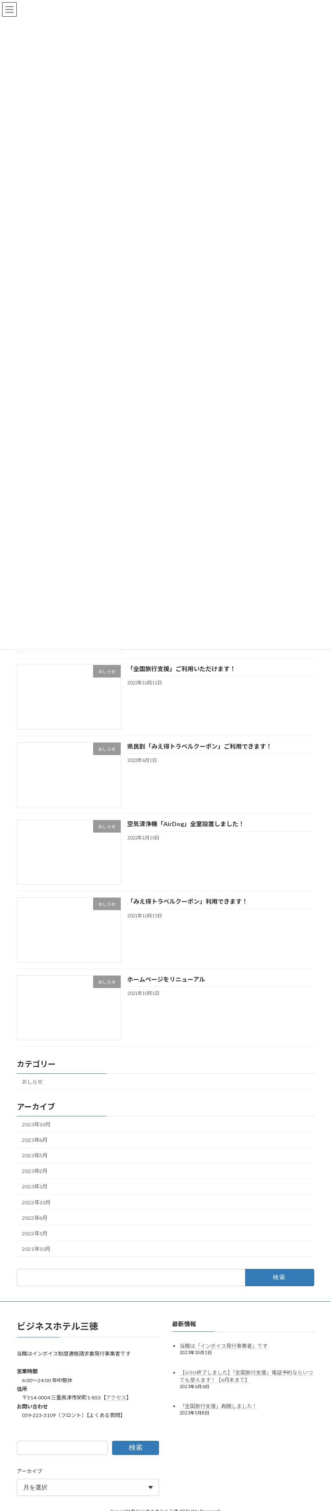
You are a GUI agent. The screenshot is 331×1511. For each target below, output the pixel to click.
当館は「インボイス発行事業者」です (224, 1346)
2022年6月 (34, 1218)
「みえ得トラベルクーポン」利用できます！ (187, 901)
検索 (136, 1447)
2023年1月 (34, 1186)
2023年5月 (34, 1155)
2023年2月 (34, 1171)
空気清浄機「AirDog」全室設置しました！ (185, 823)
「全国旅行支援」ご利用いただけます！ (181, 668)
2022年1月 (34, 1233)
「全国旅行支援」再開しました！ (218, 1406)
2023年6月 (34, 1140)
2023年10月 (36, 1124)
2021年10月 (36, 1249)
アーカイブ (29, 1471)
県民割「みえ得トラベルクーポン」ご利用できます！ (199, 746)
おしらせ (32, 1082)
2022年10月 (36, 1202)
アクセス (116, 1397)
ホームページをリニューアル (166, 979)
